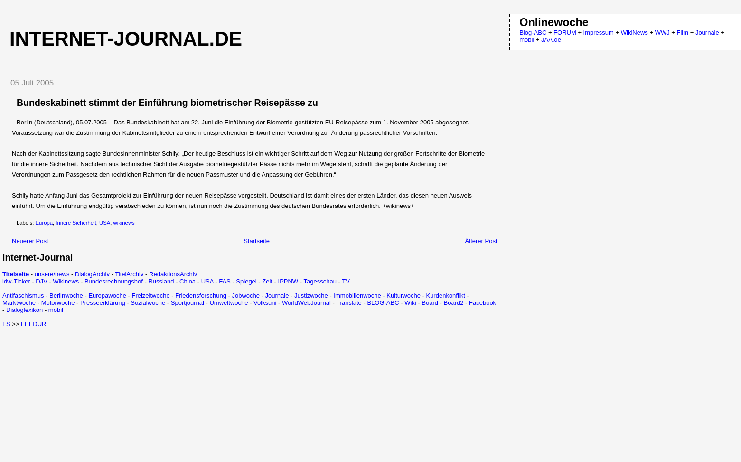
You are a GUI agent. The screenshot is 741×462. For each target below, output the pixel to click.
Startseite (257, 241)
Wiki (410, 302)
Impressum (598, 32)
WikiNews (634, 32)
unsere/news (52, 274)
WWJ (662, 32)
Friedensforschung (200, 295)
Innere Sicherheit (76, 223)
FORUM (564, 32)
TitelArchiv (129, 274)
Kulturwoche (403, 295)
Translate (349, 302)
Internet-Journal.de (125, 39)
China (187, 281)
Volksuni (264, 302)
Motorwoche (58, 302)
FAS (225, 281)
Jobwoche (246, 295)
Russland (161, 281)
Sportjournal (187, 302)
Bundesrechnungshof (113, 281)
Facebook (482, 302)
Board (430, 302)
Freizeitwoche (150, 295)
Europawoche (107, 295)
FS (6, 324)
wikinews (124, 223)
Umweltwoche (228, 302)
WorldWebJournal (306, 302)
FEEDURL (35, 324)
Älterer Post (481, 241)
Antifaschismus (23, 295)
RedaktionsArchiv (173, 274)
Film (683, 32)
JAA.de (551, 39)
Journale (277, 295)
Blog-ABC (532, 32)
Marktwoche (19, 302)
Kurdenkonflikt (445, 295)
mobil (55, 309)
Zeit (267, 281)
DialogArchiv (92, 274)
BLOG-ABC (383, 302)
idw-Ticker (16, 281)
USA (104, 223)
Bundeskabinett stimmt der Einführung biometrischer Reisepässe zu (167, 102)
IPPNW (288, 281)
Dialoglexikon (24, 309)
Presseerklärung (102, 302)
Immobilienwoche (357, 295)
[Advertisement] (82, 394)
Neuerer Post (30, 241)
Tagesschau (319, 281)
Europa (44, 223)
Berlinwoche (66, 295)
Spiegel (246, 281)
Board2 (454, 302)
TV (346, 281)
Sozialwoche (148, 302)
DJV (41, 281)
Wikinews (66, 281)
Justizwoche (311, 295)
